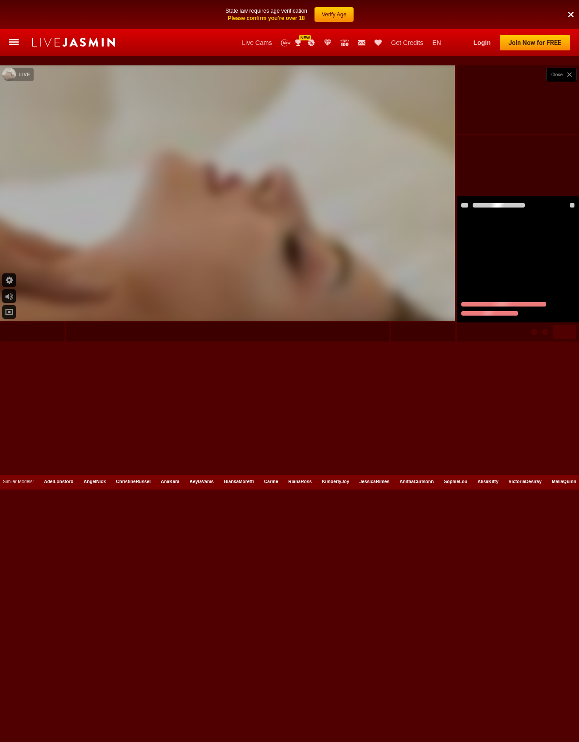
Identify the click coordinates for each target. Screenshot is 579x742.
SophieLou (456, 701)
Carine (271, 701)
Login (482, 42)
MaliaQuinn (564, 701)
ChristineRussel (133, 701)
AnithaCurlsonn (416, 701)
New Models (285, 43)
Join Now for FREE (535, 42)
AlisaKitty (488, 701)
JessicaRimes (374, 701)
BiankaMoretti (239, 701)
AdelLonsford (59, 701)
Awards (299, 43)
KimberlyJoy (335, 701)
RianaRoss (300, 701)
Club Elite (327, 42)
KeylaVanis (202, 701)
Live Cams (257, 42)
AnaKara (170, 701)
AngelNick (95, 701)
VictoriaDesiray (525, 701)
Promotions (311, 42)
